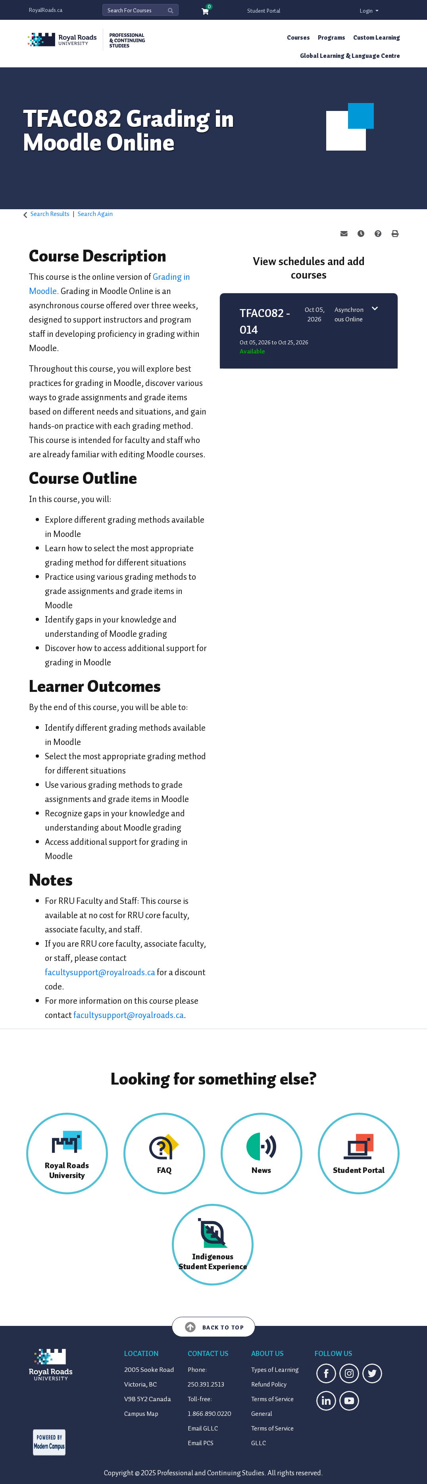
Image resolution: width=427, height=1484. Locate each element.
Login (367, 11)
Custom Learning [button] (376, 37)
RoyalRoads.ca (45, 10)
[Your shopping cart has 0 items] (206, 12)
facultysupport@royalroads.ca (100, 972)
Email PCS (200, 1443)
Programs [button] (331, 37)
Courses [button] (298, 37)
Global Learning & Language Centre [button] (350, 56)
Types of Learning (275, 1370)
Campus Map (141, 1414)
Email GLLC (203, 1428)
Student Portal (263, 11)
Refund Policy (269, 1384)
